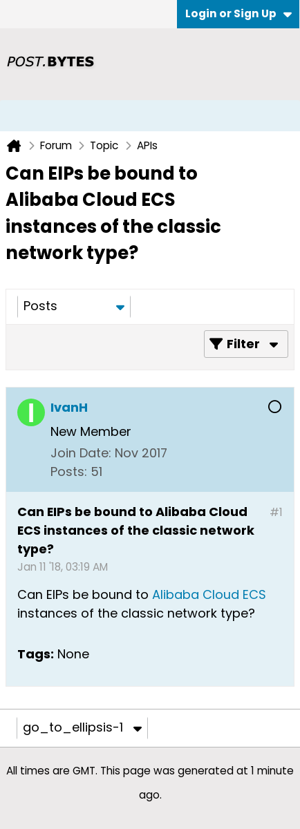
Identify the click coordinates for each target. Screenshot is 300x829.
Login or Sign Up (238, 13)
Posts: (68, 471)
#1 (276, 512)
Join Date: (80, 452)
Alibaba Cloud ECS (207, 594)
